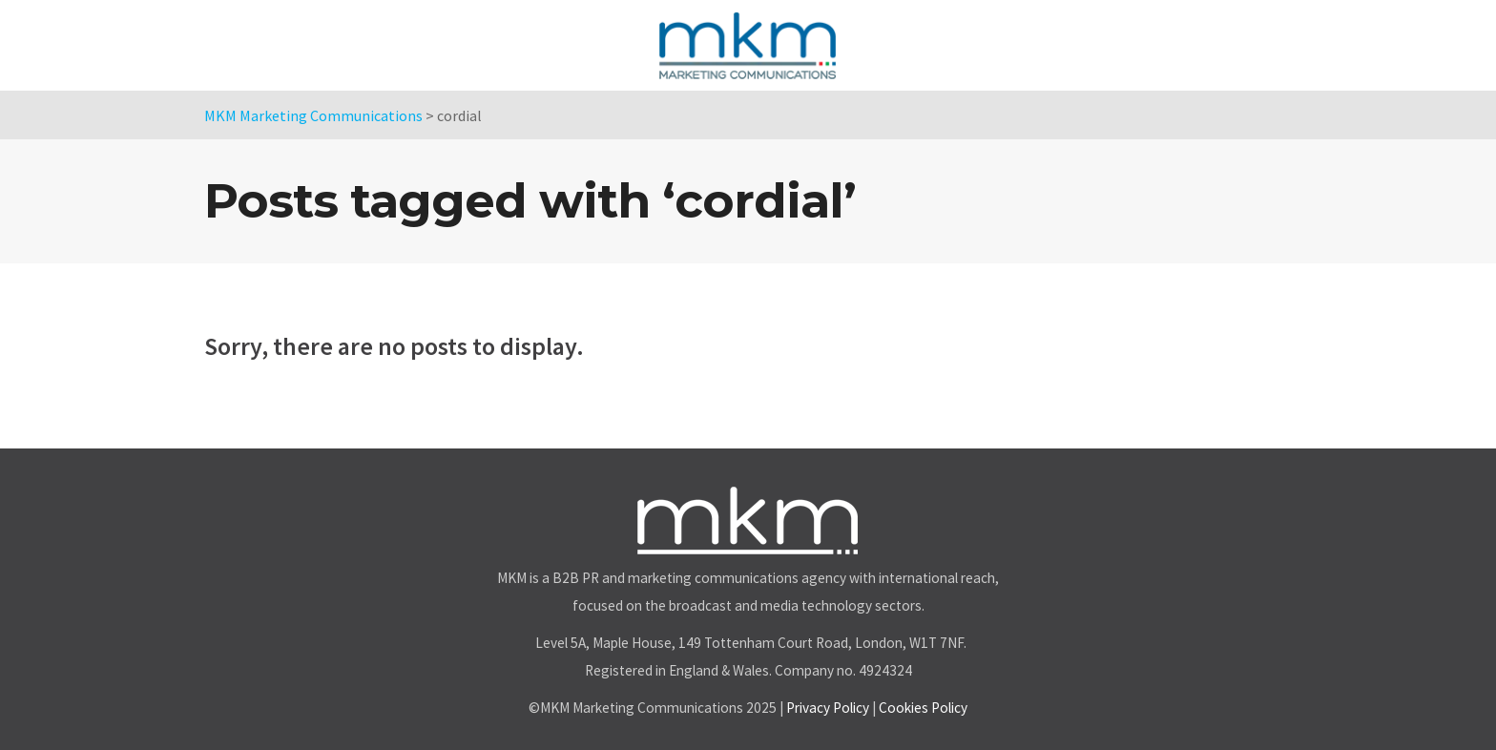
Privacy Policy (827, 707)
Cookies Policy (923, 707)
